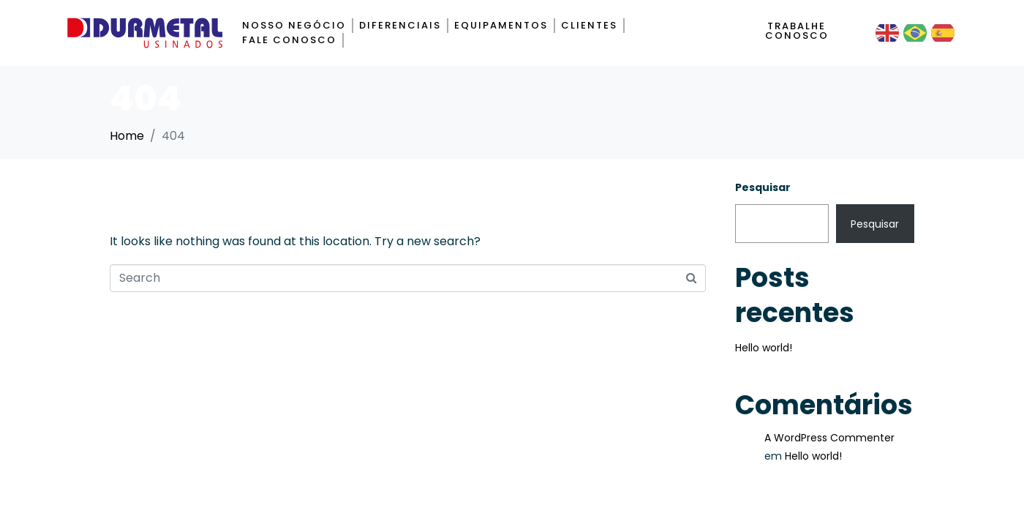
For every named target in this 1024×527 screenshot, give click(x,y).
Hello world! (763, 347)
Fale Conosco (289, 40)
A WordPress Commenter (829, 437)
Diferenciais (400, 25)
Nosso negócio (294, 25)
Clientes (589, 25)
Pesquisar (763, 187)
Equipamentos (501, 25)
